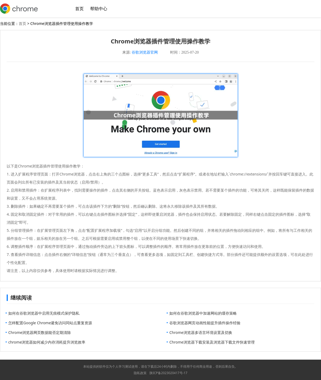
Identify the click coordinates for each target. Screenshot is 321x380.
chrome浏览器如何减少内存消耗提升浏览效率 (46, 342)
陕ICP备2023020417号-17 (168, 373)
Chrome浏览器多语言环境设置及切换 (200, 332)
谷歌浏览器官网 (145, 52)
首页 (79, 9)
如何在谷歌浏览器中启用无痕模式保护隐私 (43, 313)
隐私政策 (140, 373)
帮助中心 (98, 9)
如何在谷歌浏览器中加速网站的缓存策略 (203, 313)
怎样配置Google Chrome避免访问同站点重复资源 (50, 322)
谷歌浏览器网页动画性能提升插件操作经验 (204, 322)
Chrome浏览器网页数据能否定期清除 (39, 332)
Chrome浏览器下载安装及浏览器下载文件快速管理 (211, 342)
